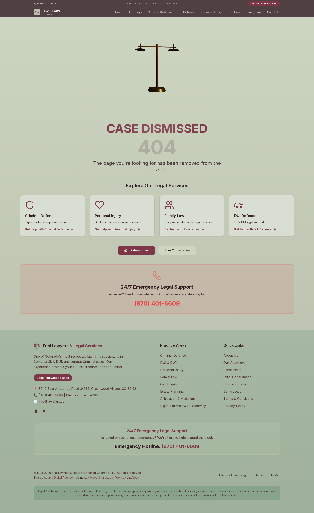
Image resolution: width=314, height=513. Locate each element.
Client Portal (232, 370)
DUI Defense (186, 12)
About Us (230, 355)
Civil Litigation (170, 384)
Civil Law (233, 12)
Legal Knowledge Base (53, 377)
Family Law (253, 12)
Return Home (136, 250)
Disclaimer (257, 475)
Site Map (274, 475)
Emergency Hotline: (157, 446)
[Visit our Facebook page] (36, 411)
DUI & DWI (168, 363)
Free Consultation (177, 250)
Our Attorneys (234, 363)
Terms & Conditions (238, 399)
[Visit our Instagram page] (44, 411)
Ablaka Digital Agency (58, 477)
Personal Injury (211, 12)
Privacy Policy (234, 406)
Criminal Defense (160, 12)
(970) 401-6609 (45, 3)
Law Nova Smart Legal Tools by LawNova (111, 477)
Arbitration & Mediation (177, 399)
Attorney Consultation (264, 3)
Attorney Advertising (232, 475)
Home (119, 12)
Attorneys (135, 12)
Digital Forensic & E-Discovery (183, 406)
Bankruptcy (232, 391)
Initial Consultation (237, 377)
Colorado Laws (234, 384)
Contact (272, 12)
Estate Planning (172, 391)
